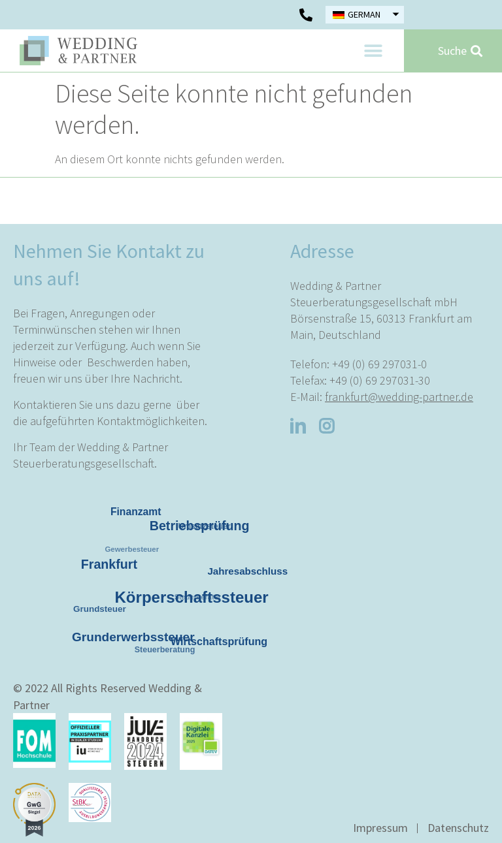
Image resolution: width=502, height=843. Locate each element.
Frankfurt (112, 567)
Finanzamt (136, 512)
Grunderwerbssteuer (135, 639)
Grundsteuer (99, 608)
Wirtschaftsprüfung (220, 642)
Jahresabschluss (247, 571)
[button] (373, 50)
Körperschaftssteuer (195, 600)
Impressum (380, 827)
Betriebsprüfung (202, 528)
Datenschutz (458, 827)
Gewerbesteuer (128, 547)
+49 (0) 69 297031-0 (379, 364)
